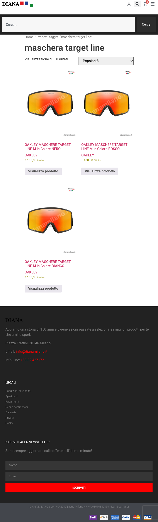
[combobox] (68, 24)
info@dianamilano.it (31, 351)
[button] (137, 4)
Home (29, 37)
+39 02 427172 (32, 360)
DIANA (10, 4)
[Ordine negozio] (106, 61)
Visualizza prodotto (43, 171)
